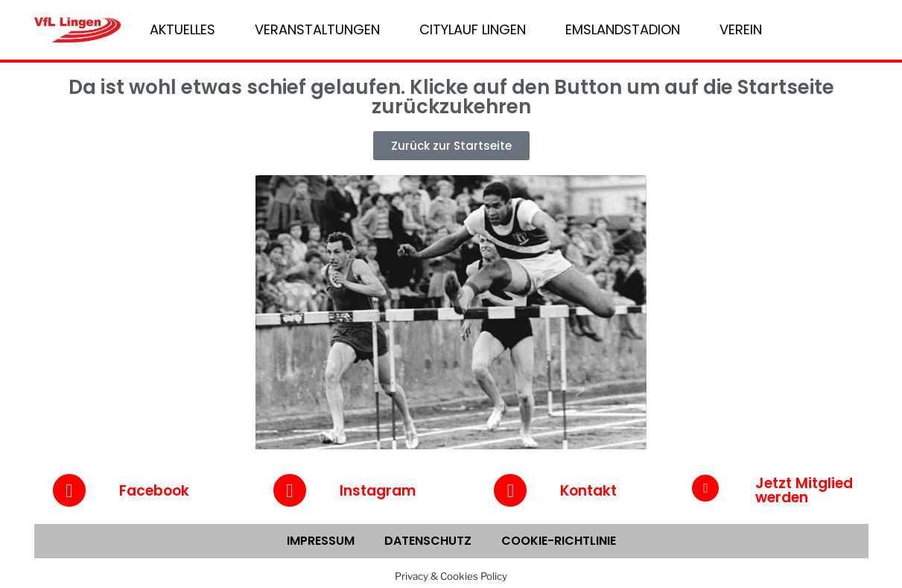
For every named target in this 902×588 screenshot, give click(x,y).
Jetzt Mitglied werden (804, 490)
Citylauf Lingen (472, 29)
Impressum (321, 540)
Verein (741, 29)
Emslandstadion (622, 29)
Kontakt (588, 491)
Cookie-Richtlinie (558, 540)
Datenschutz (427, 540)
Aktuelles (182, 29)
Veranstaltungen (317, 29)
